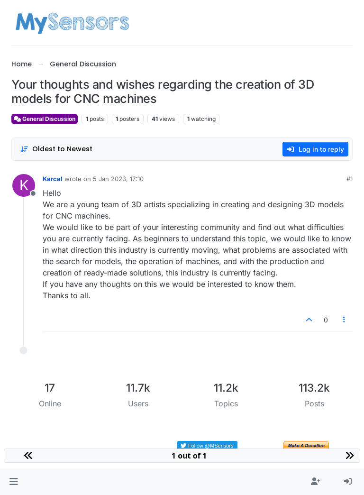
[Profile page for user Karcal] (23, 185)
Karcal (53, 179)
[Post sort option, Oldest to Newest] (56, 149)
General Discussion (44, 118)
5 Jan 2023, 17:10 (118, 179)
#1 (349, 179)
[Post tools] (344, 319)
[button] (13, 481)
